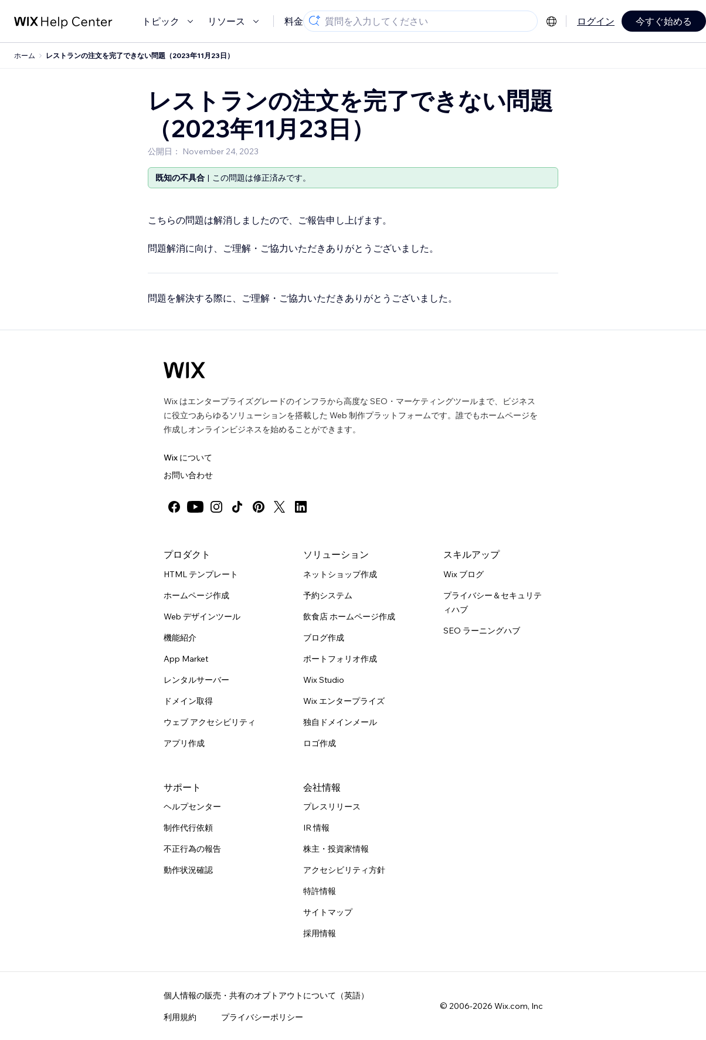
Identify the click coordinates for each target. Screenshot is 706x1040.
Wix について (188, 457)
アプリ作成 (184, 743)
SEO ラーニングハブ (481, 630)
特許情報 (319, 891)
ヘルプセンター (192, 806)
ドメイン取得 (188, 701)
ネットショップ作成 (340, 574)
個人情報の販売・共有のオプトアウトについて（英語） (266, 995)
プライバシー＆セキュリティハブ (492, 602)
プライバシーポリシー (262, 1017)
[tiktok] (237, 506)
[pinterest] (258, 506)
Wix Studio (323, 680)
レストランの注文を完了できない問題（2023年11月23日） (140, 55)
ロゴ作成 (319, 743)
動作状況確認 (188, 870)
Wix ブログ (463, 574)
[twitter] (279, 506)
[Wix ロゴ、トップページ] (184, 370)
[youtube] (195, 506)
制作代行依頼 (188, 827)
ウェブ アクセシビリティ (210, 722)
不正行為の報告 (192, 848)
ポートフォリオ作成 (340, 658)
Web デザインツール (202, 616)
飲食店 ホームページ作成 (349, 616)
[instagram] (216, 506)
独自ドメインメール (340, 722)
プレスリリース (332, 806)
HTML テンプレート (201, 574)
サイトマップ (327, 912)
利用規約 (180, 1017)
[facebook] (174, 506)
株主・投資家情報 (336, 848)
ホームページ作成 (196, 595)
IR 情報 (316, 827)
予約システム (327, 595)
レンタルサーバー (196, 680)
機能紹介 (180, 637)
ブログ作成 (323, 637)
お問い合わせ (188, 475)
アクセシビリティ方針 (344, 870)
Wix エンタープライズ (344, 701)
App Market (186, 658)
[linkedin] (300, 506)
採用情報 (319, 933)
